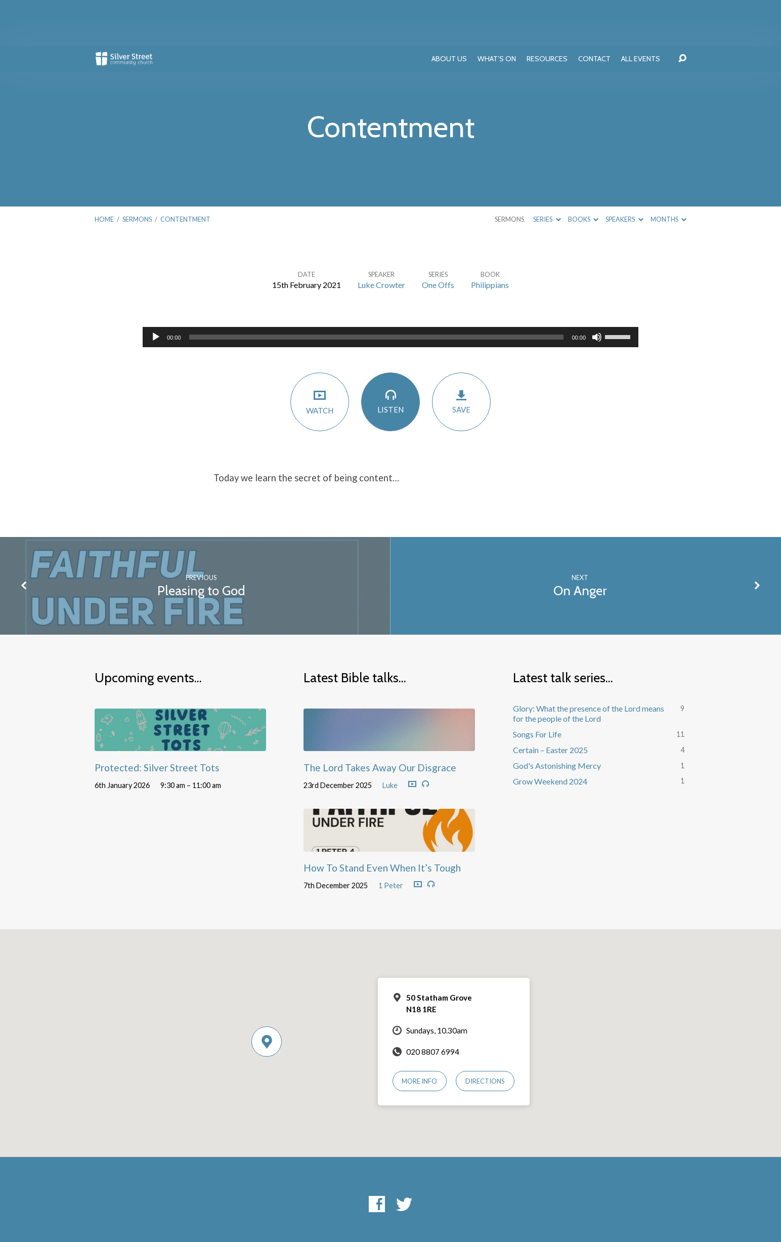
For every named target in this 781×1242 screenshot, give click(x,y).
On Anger (579, 545)
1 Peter (390, 840)
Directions (485, 1035)
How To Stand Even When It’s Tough (382, 822)
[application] (390, 291)
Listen (390, 355)
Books (583, 174)
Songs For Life (537, 688)
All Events (640, 13)
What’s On (497, 13)
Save (461, 356)
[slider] (376, 291)
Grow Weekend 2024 (550, 735)
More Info (419, 1035)
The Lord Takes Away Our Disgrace (379, 722)
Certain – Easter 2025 (550, 704)
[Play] (156, 291)
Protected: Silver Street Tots (157, 722)
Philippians (490, 239)
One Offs (438, 239)
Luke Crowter (381, 239)
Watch (319, 356)
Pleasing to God (201, 545)
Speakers (624, 174)
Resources (547, 13)
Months (668, 174)
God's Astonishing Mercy (557, 720)
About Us (449, 13)
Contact (594, 13)
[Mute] (597, 291)
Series (546, 174)
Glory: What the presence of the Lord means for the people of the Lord (588, 668)
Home (104, 174)
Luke (390, 739)
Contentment (185, 174)
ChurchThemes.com (475, 1201)
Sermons (137, 174)
